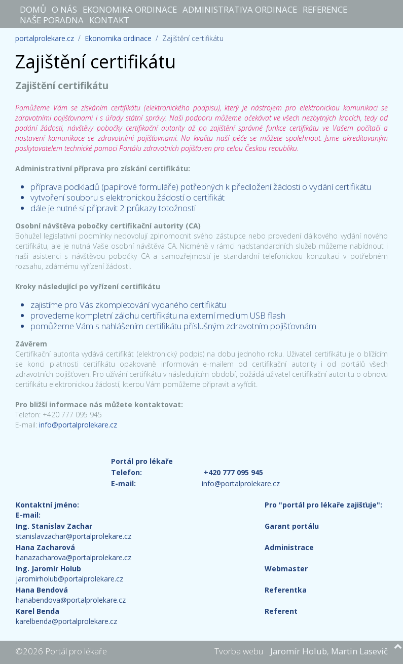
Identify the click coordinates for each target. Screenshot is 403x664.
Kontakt (109, 19)
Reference (325, 9)
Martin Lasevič (359, 651)
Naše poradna (52, 19)
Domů (33, 9)
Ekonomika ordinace (130, 9)
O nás (64, 9)
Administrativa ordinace (239, 9)
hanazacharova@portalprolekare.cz (73, 557)
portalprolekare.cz (44, 38)
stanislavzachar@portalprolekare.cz (73, 536)
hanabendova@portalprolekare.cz (71, 600)
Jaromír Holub (298, 651)
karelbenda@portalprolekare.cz (66, 621)
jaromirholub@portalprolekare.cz (69, 578)
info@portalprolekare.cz (78, 424)
